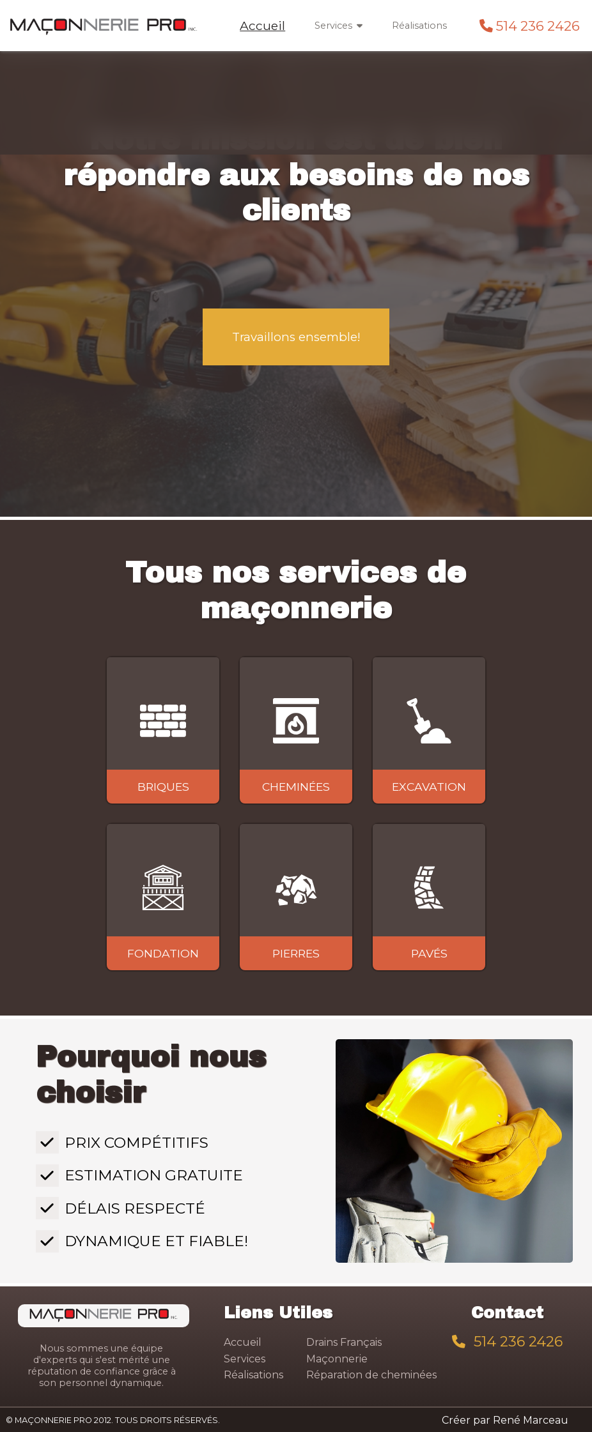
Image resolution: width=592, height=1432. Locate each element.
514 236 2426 (538, 26)
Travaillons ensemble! (296, 337)
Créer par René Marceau (505, 1420)
